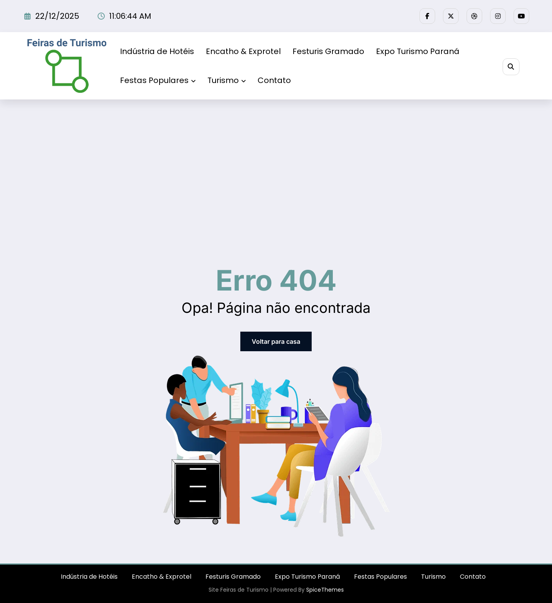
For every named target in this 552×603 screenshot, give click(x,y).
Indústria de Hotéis (157, 51)
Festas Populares (158, 80)
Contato (274, 80)
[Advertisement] (276, 158)
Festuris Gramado (328, 51)
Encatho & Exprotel (243, 51)
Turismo (226, 80)
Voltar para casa (276, 341)
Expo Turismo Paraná (417, 51)
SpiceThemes (325, 590)
